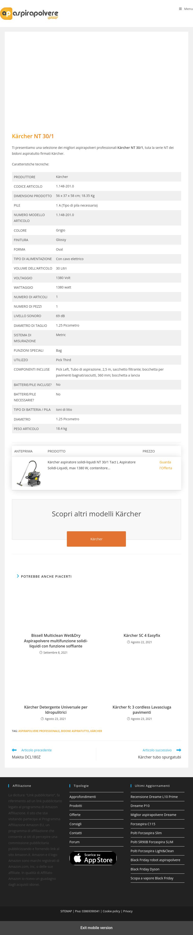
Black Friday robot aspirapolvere (155, 860)
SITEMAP (66, 911)
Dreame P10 (140, 805)
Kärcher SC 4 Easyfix (142, 635)
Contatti (75, 833)
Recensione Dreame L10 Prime (154, 796)
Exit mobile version (96, 928)
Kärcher (96, 731)
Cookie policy (111, 911)
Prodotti (75, 805)
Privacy (128, 911)
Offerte (75, 814)
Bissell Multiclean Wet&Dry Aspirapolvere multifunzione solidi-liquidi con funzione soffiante (56, 641)
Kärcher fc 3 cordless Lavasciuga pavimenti (141, 710)
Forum (74, 842)
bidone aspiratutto (75, 731)
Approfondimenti (82, 796)
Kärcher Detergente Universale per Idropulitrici (55, 710)
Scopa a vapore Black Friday (152, 878)
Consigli (75, 824)
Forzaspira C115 (143, 824)
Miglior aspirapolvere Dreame (153, 814)
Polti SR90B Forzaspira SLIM (152, 842)
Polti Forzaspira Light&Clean (152, 851)
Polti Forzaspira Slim (146, 833)
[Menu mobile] (186, 9)
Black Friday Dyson (145, 869)
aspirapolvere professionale (39, 731)
